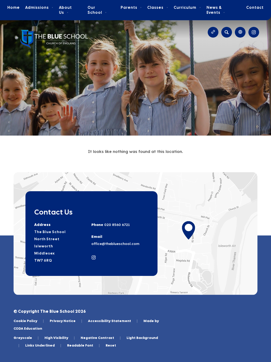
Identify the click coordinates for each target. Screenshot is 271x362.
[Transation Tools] (240, 32)
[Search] (226, 32)
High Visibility (59, 338)
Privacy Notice (66, 321)
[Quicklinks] (213, 32)
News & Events (216, 10)
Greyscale (26, 338)
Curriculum (187, 7)
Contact (255, 7)
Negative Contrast (101, 338)
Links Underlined (43, 345)
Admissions (39, 7)
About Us (65, 10)
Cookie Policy (29, 321)
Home (13, 7)
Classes (157, 7)
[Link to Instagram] (253, 32)
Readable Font (83, 345)
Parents (131, 7)
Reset (111, 345)
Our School (97, 10)
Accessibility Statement (113, 321)
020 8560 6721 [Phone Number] (116, 224)
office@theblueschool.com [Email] (115, 243)
